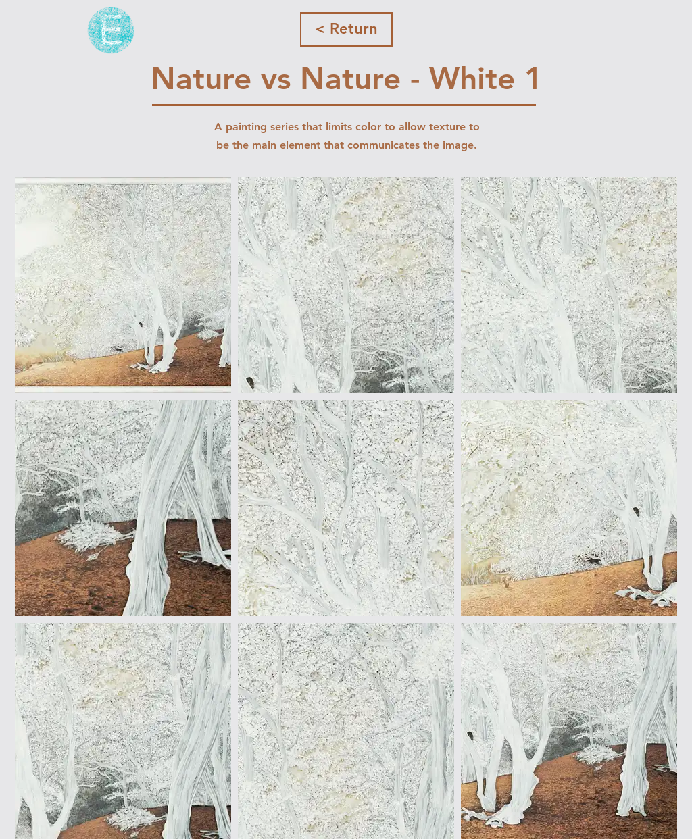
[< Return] (346, 29)
